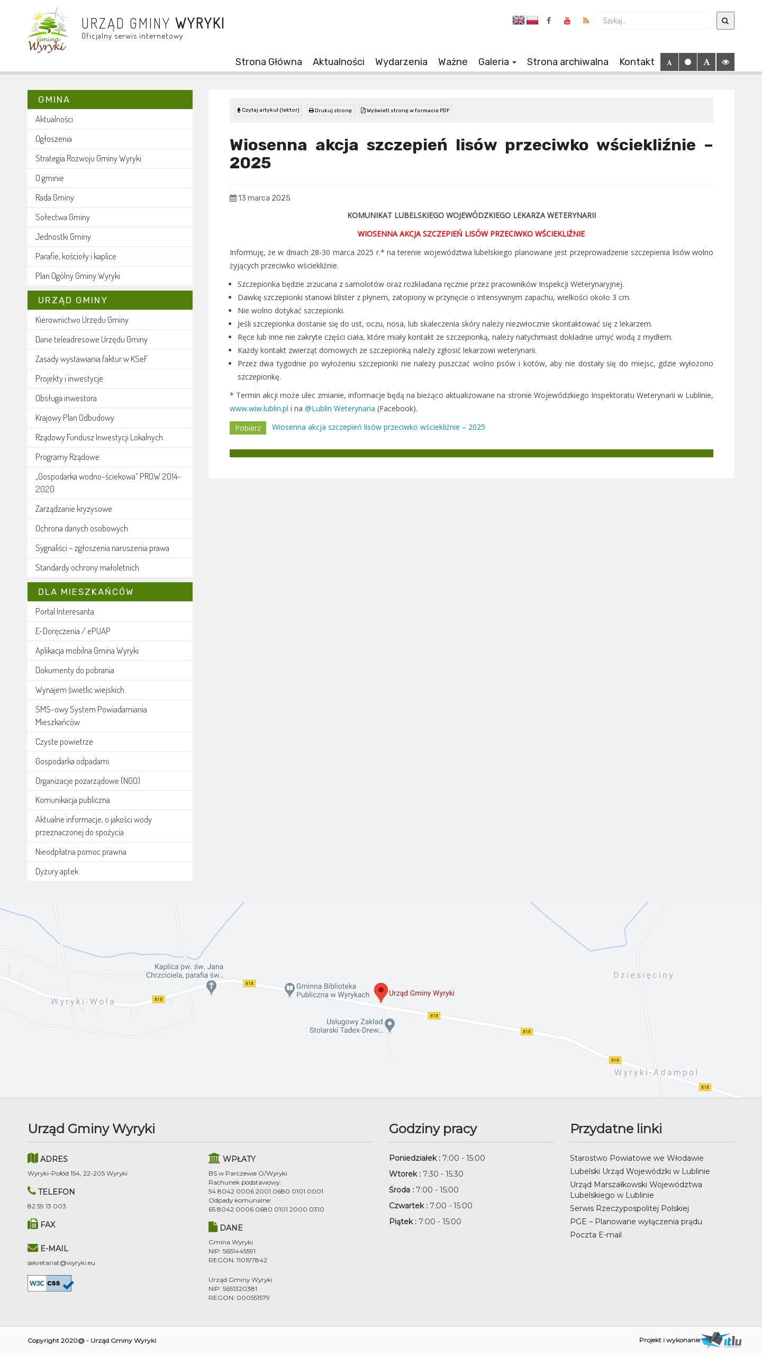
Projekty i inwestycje (69, 378)
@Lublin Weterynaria (340, 406)
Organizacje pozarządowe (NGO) (87, 780)
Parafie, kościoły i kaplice (75, 255)
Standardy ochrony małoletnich (87, 567)
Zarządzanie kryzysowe (73, 508)
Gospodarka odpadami (72, 760)
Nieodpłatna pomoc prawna (80, 851)
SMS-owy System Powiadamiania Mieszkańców (91, 715)
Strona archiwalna (568, 62)
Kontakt (637, 62)
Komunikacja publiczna (72, 799)
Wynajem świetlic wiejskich (79, 689)
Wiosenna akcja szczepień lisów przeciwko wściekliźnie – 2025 (378, 425)
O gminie (49, 177)
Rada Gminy (54, 197)
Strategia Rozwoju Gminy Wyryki (88, 158)
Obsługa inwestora (66, 397)
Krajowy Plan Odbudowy (74, 417)
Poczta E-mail (596, 1235)
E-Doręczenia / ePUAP (73, 630)
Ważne (453, 62)
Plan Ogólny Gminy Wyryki (77, 275)
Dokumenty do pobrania (74, 669)
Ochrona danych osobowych (81, 528)
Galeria (497, 62)
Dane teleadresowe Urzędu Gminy (91, 339)
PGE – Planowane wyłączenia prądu (636, 1221)
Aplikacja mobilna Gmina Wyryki (87, 650)
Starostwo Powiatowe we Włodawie (637, 1158)
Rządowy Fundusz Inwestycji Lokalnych (99, 436)
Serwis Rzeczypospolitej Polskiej (629, 1208)
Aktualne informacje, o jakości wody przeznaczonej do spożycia (93, 825)
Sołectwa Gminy (62, 216)
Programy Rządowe (67, 456)
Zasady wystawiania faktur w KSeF (91, 358)
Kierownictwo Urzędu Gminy (82, 319)
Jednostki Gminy (63, 236)
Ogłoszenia (53, 138)
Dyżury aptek (56, 871)
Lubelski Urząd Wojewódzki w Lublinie (640, 1171)
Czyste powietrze (64, 741)
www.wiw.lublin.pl (259, 406)
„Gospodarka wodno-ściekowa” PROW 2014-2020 (108, 482)
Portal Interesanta (64, 611)
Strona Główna (268, 62)
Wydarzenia (401, 62)
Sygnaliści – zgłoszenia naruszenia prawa (102, 547)
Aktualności (339, 62)
